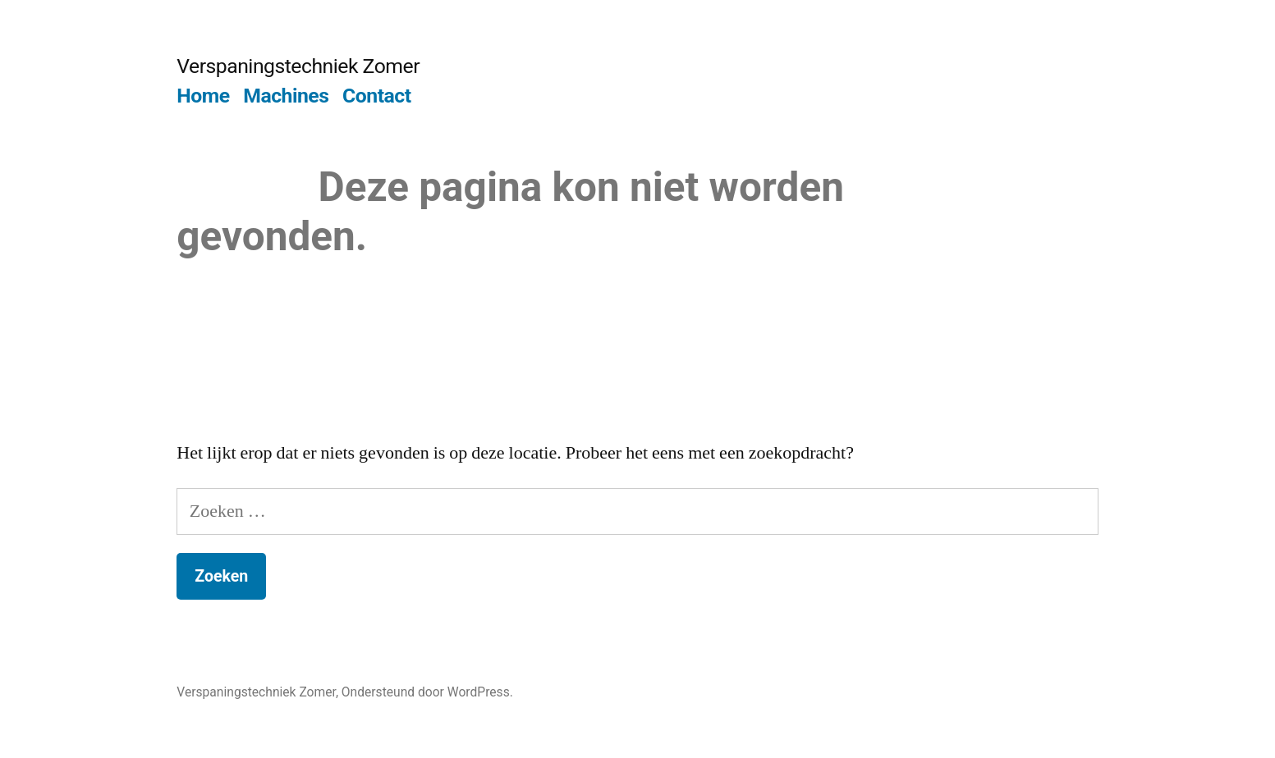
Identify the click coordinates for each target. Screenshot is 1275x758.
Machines (285, 95)
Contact (376, 95)
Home (203, 95)
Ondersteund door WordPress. (427, 692)
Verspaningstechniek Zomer (298, 66)
